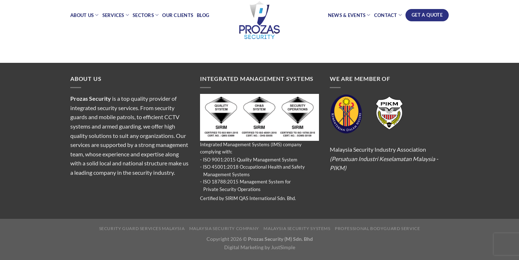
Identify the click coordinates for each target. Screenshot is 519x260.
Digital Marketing (243, 247)
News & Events (349, 15)
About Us (84, 15)
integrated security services (104, 107)
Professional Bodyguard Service (377, 228)
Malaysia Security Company (224, 228)
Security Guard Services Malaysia (142, 228)
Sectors (146, 15)
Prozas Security (90, 98)
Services (115, 15)
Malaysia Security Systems (296, 228)
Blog (203, 15)
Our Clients (177, 15)
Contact (388, 15)
